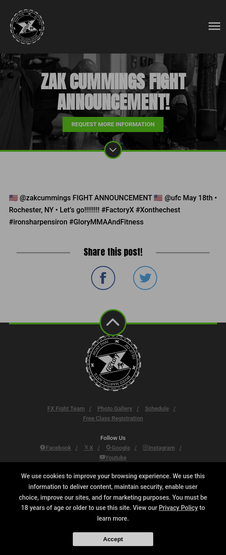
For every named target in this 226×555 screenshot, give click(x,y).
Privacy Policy (178, 507)
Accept (113, 539)
